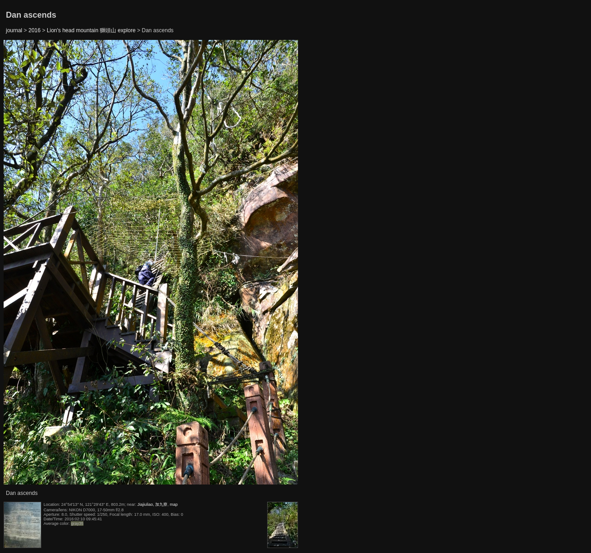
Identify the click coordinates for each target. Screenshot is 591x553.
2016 (35, 30)
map (174, 504)
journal (14, 30)
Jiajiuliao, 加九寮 (152, 504)
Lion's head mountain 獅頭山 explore (91, 30)
